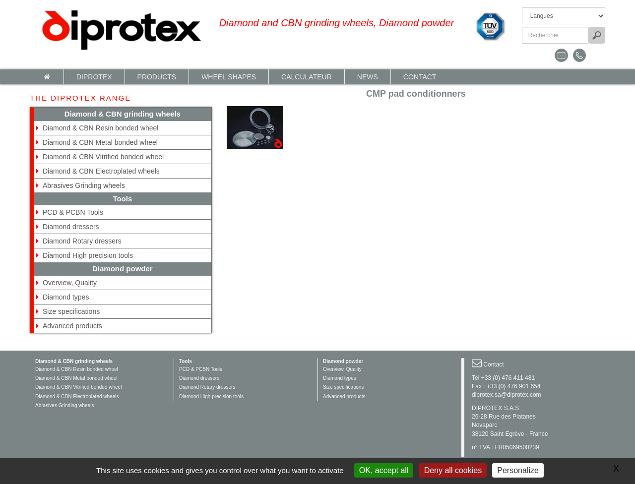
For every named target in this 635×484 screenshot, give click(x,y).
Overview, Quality (70, 283)
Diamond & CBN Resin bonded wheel (100, 128)
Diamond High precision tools (88, 255)
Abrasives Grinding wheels (84, 185)
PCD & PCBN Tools (73, 212)
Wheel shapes (228, 77)
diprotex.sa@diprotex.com (506, 394)
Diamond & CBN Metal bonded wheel (100, 142)
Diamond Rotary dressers (82, 241)
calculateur (306, 77)
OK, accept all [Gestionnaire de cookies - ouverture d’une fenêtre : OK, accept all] (384, 470)
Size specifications (71, 311)
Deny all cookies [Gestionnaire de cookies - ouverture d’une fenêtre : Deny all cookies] (453, 470)
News (367, 77)
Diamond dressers (71, 227)
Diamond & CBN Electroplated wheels (101, 171)
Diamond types (66, 297)
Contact (420, 77)
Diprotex (94, 77)
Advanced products (72, 326)
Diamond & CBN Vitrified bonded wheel (103, 157)
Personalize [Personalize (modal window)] (518, 470)
